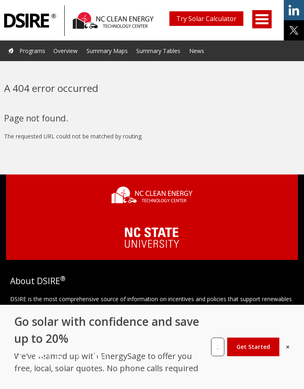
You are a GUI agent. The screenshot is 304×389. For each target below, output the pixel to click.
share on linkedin (294, 10)
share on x (294, 30)
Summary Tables (158, 51)
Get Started (253, 347)
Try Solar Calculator (206, 18)
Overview (65, 51)
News (196, 51)
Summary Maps (107, 51)
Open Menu (262, 19)
